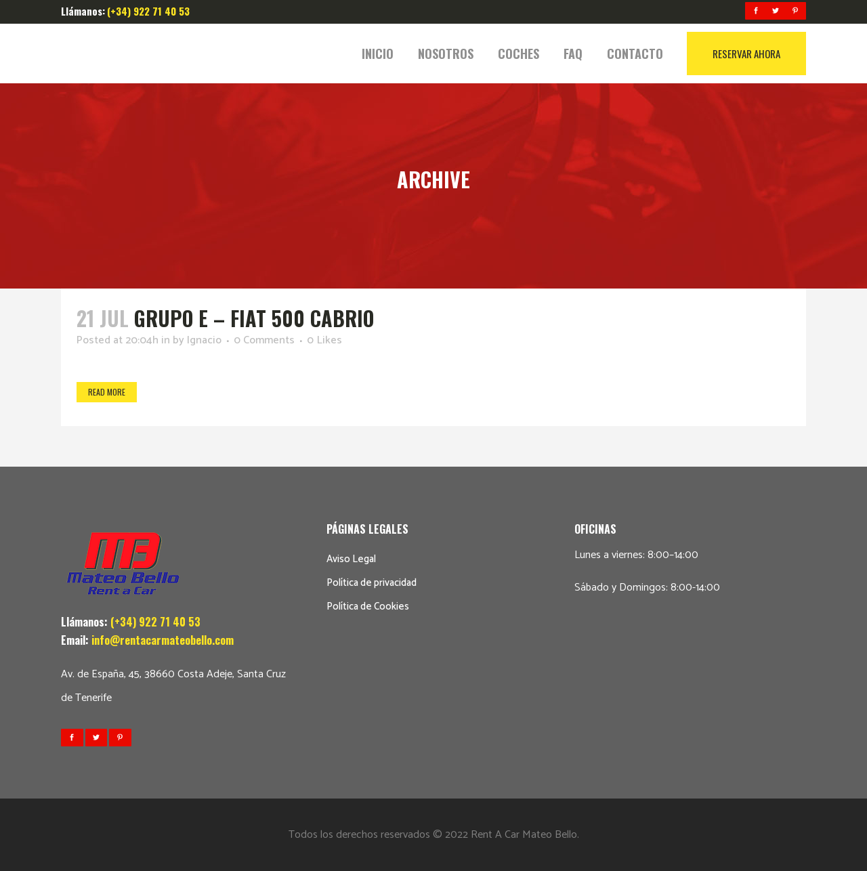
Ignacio (204, 340)
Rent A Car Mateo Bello (524, 835)
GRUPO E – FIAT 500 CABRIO (254, 318)
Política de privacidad (371, 582)
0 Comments (264, 340)
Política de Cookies (367, 606)
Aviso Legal (351, 559)
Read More (106, 392)
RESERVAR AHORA (746, 53)
